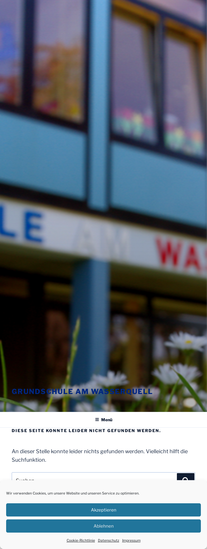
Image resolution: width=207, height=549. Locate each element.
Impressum (131, 540)
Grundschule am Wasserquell (82, 391)
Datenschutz (108, 540)
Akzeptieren (103, 510)
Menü (103, 419)
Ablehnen (104, 526)
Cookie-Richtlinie (81, 540)
